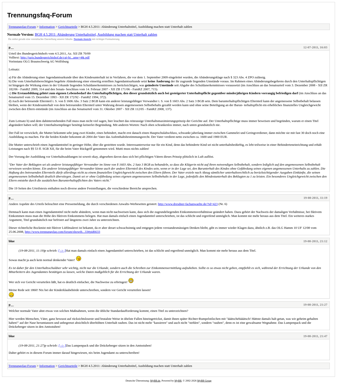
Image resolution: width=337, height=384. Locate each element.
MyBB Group (204, 380)
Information (47, 27)
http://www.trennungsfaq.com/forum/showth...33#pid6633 (62, 232)
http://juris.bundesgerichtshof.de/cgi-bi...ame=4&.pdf (55, 57)
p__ (11, 47)
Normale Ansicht (82, 39)
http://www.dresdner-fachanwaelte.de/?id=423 (188, 204)
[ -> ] (62, 250)
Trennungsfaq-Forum (39, 15)
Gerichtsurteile (67, 27)
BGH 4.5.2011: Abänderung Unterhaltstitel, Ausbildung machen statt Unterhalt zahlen (96, 34)
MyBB (177, 380)
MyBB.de (155, 380)
